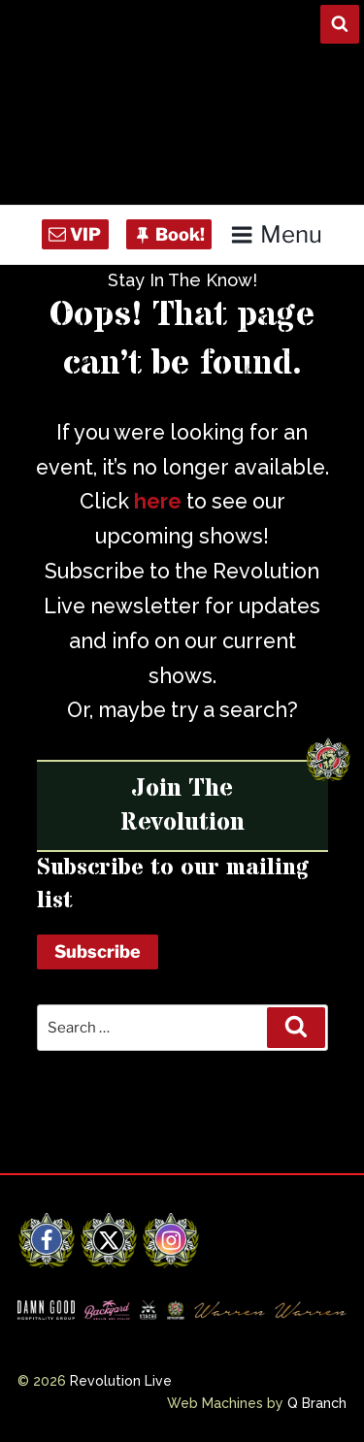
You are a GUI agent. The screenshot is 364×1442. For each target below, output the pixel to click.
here (158, 501)
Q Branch (317, 1403)
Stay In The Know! (182, 280)
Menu (276, 234)
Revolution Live (121, 1381)
